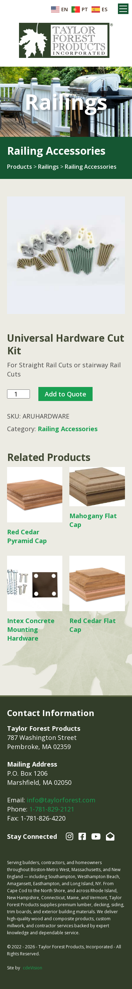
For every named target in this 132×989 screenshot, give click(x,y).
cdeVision (32, 968)
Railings (48, 167)
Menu (123, 9)
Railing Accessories (91, 167)
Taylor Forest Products (66, 40)
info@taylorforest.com (61, 800)
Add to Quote (65, 394)
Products (19, 167)
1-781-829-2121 (51, 809)
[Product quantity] (18, 394)
